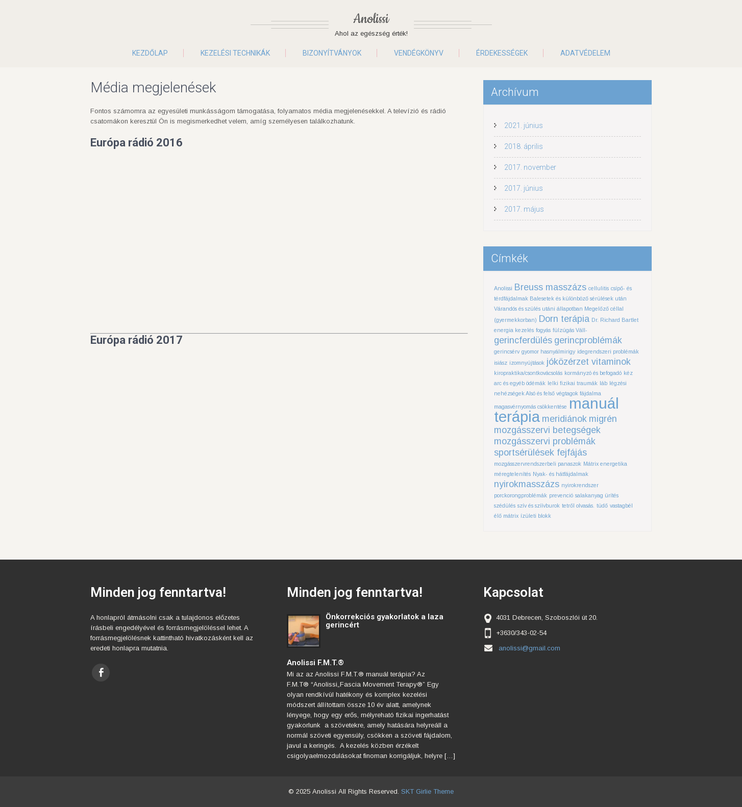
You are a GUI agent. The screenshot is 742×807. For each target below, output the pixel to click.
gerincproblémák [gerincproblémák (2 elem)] (588, 340)
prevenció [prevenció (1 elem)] (561, 495)
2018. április (523, 146)
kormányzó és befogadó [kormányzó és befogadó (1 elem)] (593, 373)
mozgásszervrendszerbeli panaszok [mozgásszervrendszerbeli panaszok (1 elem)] (537, 464)
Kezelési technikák (235, 53)
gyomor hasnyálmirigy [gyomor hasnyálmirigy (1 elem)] (548, 351)
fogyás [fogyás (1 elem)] (543, 330)
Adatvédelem (585, 53)
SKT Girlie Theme (427, 791)
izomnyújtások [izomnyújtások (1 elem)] (527, 363)
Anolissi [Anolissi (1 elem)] (503, 288)
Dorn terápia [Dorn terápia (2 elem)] (564, 319)
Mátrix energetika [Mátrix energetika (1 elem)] (605, 464)
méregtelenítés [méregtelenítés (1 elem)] (512, 474)
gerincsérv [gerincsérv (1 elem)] (507, 351)
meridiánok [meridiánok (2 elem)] (564, 419)
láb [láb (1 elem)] (603, 383)
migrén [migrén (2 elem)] (603, 419)
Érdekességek (502, 53)
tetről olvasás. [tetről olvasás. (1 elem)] (578, 505)
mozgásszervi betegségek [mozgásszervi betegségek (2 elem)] (547, 430)
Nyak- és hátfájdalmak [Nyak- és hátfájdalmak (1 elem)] (560, 474)
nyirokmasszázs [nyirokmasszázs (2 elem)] (526, 484)
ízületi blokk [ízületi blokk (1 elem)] (536, 516)
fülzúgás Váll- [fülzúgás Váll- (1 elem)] (570, 330)
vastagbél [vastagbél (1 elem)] (621, 505)
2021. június (523, 125)
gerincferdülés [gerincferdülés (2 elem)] (523, 340)
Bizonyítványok (332, 53)
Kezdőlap (150, 53)
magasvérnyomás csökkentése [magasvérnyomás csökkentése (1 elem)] (530, 406)
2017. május (524, 209)
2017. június (523, 188)
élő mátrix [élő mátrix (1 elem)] (506, 516)
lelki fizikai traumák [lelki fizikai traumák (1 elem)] (573, 383)
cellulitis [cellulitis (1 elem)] (598, 288)
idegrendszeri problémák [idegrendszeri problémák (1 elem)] (608, 351)
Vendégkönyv (418, 53)
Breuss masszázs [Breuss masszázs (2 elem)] (550, 287)
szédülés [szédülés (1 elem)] (504, 505)
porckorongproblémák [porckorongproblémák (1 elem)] (520, 495)
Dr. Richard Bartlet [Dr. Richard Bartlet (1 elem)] (614, 320)
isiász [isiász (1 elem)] (500, 363)
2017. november (530, 167)
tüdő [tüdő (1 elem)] (602, 505)
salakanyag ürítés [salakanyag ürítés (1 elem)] (597, 495)
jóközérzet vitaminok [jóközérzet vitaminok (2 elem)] (589, 362)
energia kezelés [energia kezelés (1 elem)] (514, 330)
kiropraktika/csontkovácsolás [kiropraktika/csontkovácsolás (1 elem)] (528, 373)
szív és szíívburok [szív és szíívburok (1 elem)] (538, 505)
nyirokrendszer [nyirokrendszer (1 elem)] (580, 485)
